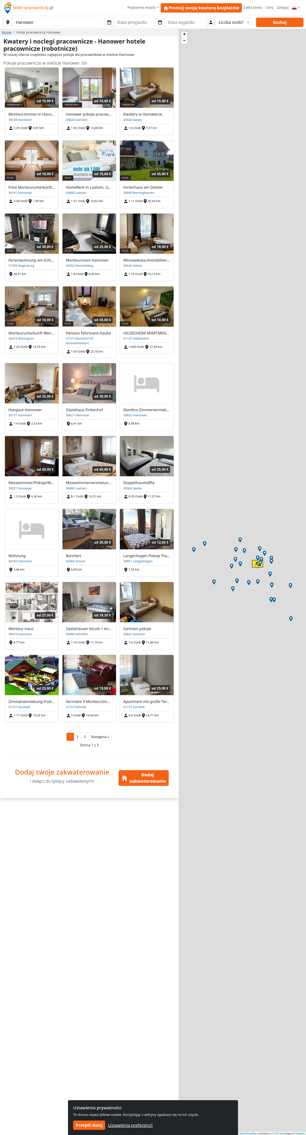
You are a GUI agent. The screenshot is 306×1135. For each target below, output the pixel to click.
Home (6, 32)
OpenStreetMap (248, 1133)
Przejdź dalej (89, 1125)
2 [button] (77, 736)
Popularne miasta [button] (142, 7)
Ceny (269, 7)
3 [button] (85, 736)
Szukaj (280, 22)
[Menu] (296, 7)
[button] (100, 737)
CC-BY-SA (277, 1133)
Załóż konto (253, 7)
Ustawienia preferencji (130, 1125)
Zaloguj (283, 7)
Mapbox (300, 1133)
